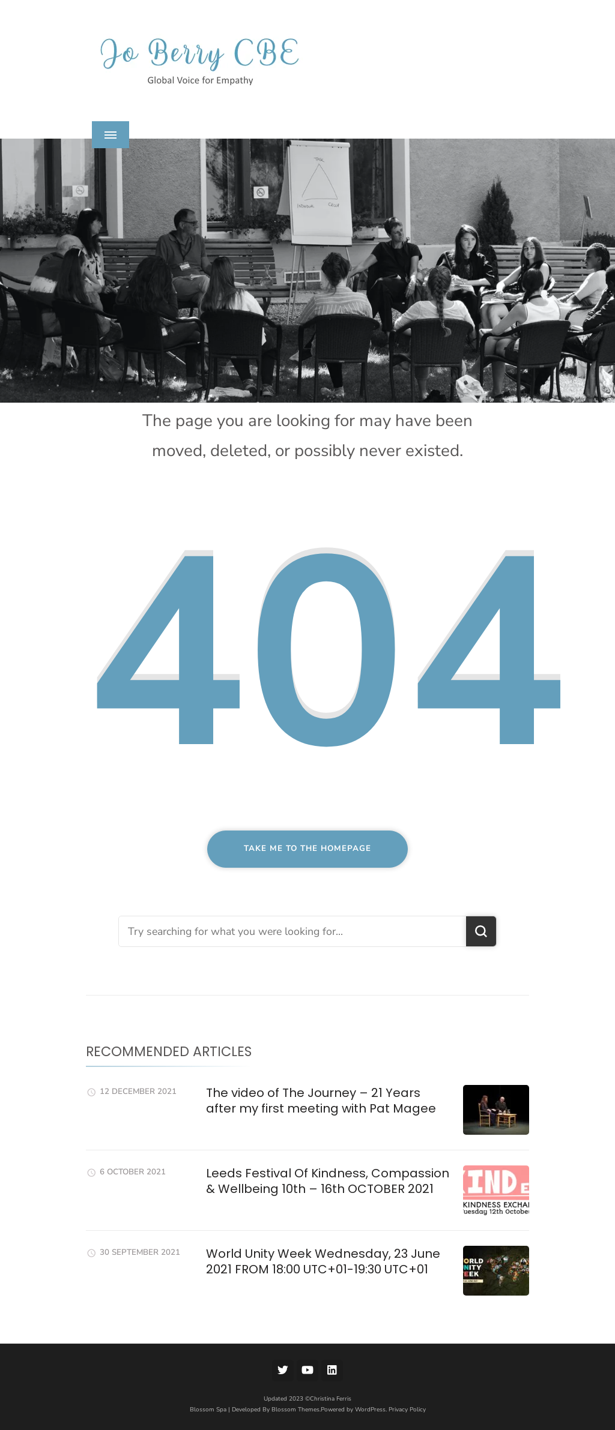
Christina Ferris (330, 1399)
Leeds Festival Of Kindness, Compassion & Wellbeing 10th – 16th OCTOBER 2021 (327, 1181)
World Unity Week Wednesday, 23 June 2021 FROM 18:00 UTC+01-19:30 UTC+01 (323, 1261)
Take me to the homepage (307, 848)
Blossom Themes (295, 1409)
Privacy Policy (407, 1409)
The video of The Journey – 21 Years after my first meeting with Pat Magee (321, 1100)
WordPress (370, 1409)
